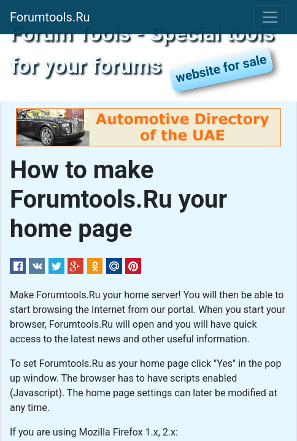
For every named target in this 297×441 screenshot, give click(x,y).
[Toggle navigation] (270, 17)
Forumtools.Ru (50, 17)
